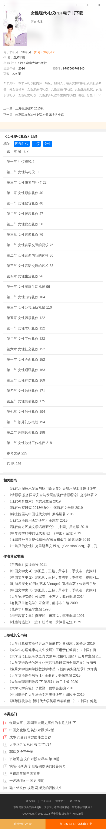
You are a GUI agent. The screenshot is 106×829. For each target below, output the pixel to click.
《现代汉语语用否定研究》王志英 (33, 520)
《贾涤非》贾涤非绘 (23, 564)
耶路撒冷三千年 (21, 752)
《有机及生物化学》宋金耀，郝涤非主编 (38, 603)
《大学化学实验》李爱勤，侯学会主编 (37, 688)
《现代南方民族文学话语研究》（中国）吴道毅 (43, 527)
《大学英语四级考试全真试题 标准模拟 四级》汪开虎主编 (51, 656)
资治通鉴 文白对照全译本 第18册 (34, 759)
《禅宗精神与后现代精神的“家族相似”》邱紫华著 (45, 539)
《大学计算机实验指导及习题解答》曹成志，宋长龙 (47, 643)
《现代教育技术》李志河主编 (30, 501)
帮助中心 (60, 800)
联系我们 (31, 800)
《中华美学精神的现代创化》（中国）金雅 (40, 533)
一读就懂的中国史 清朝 (26, 780)
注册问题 (46, 800)
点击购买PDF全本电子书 (75, 824)
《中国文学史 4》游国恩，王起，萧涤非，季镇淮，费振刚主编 (55, 571)
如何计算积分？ (44, 52)
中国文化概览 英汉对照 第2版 (31, 730)
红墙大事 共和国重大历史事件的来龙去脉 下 (42, 723)
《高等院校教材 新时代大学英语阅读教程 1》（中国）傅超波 (54, 701)
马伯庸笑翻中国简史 (24, 773)
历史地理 (37, 21)
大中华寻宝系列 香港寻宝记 (30, 744)
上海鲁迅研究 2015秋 (29, 108)
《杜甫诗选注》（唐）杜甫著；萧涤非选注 (40, 622)
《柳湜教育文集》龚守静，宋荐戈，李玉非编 (42, 615)
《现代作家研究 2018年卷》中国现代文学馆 (41, 508)
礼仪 (36, 144)
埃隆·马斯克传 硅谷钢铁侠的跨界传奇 (37, 766)
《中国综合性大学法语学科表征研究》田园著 (42, 694)
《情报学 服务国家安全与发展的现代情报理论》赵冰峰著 (51, 495)
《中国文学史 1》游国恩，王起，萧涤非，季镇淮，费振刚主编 (55, 590)
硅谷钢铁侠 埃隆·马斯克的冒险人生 (35, 788)
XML (75, 813)
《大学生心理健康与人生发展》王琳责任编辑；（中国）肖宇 (54, 650)
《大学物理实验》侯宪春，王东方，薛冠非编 (42, 596)
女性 (47, 144)
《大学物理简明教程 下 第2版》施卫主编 (39, 682)
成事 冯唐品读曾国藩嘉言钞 (30, 737)
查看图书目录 (23, 824)
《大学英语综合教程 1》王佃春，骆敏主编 (40, 675)
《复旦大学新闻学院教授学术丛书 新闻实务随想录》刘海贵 (52, 669)
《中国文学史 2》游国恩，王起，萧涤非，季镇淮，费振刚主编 (55, 577)
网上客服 (75, 800)
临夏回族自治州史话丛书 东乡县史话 (39, 114)
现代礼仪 (22, 144)
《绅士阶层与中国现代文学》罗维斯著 (37, 514)
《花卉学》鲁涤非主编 (25, 609)
